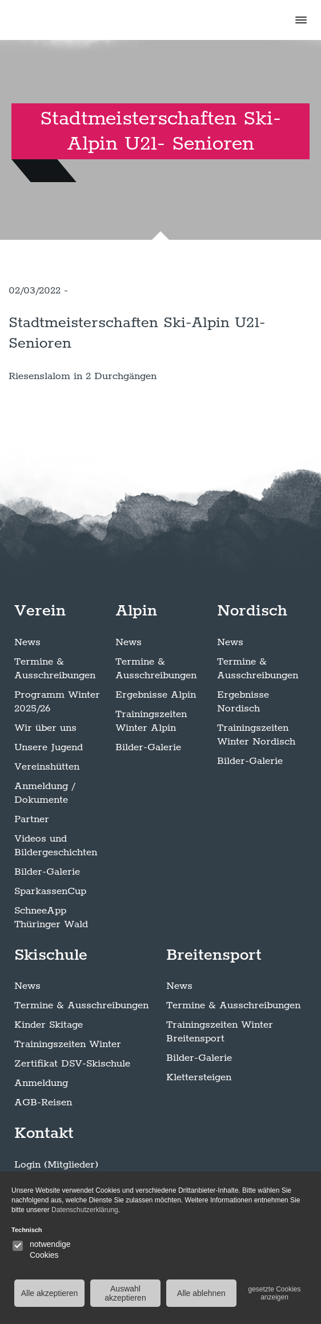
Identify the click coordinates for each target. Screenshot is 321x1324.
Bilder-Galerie (47, 872)
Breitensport (214, 955)
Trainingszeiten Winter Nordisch (256, 735)
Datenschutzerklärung (84, 1210)
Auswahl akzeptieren (125, 1293)
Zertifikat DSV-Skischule (72, 1063)
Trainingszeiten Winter (67, 1044)
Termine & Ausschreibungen (54, 668)
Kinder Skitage (48, 1025)
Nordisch (252, 611)
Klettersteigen (198, 1077)
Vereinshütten (46, 766)
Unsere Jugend (48, 747)
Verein (40, 611)
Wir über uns (45, 728)
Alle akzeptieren (49, 1293)
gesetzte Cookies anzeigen (274, 1293)
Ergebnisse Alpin (155, 695)
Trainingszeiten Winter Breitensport (219, 1032)
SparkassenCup (50, 891)
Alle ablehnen (201, 1293)
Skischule (50, 955)
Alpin (136, 611)
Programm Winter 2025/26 (57, 702)
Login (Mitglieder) (56, 1164)
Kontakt (44, 1133)
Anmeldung (41, 1083)
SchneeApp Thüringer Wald (51, 917)
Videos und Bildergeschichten (55, 845)
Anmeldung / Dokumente (44, 793)
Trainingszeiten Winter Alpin (151, 721)
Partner (31, 819)
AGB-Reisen (43, 1102)
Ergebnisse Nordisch (243, 702)
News (27, 642)
